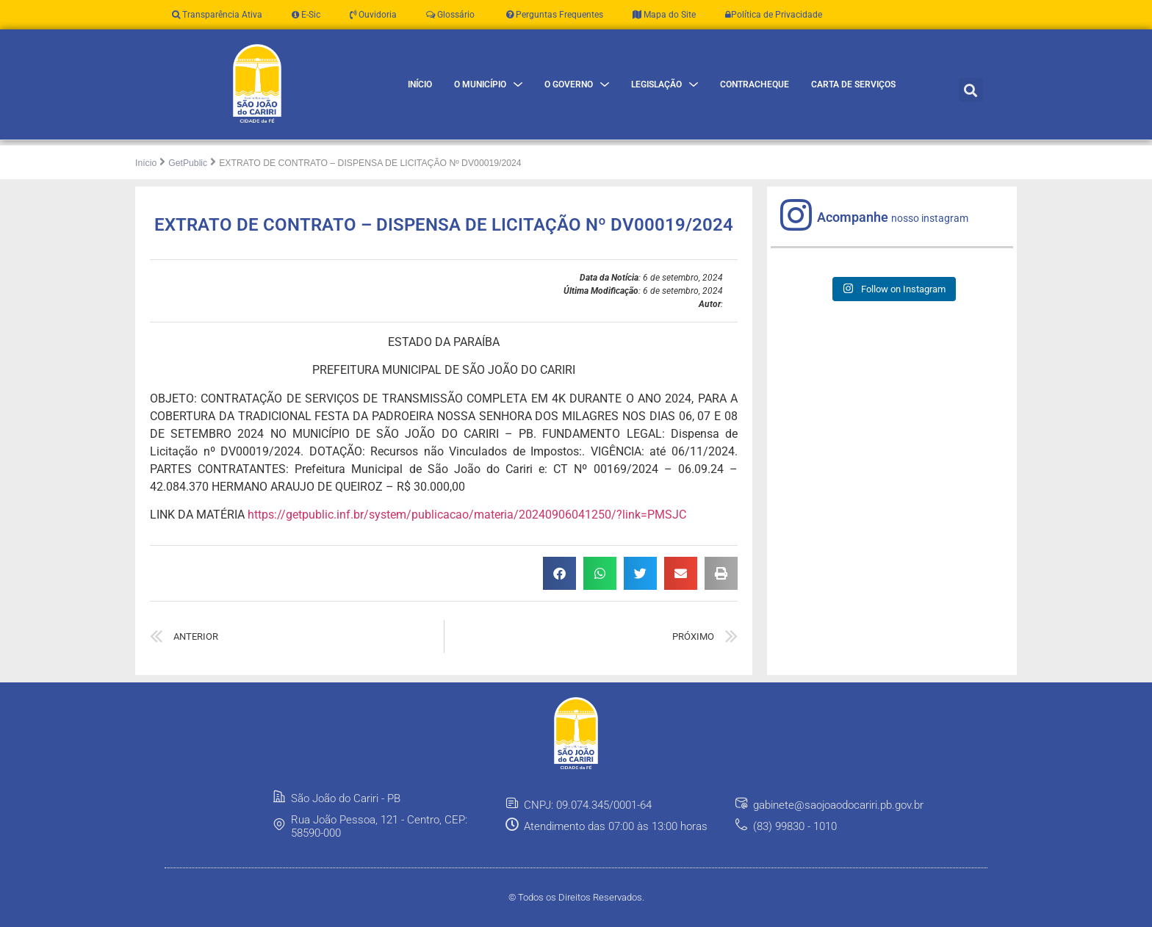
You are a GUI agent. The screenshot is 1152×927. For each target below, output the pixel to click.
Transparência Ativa (217, 15)
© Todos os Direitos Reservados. (576, 897)
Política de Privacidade (773, 15)
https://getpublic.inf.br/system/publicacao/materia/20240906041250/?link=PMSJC (467, 515)
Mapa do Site (664, 15)
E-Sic (306, 15)
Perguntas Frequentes (553, 15)
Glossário (450, 15)
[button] (971, 90)
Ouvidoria (373, 15)
